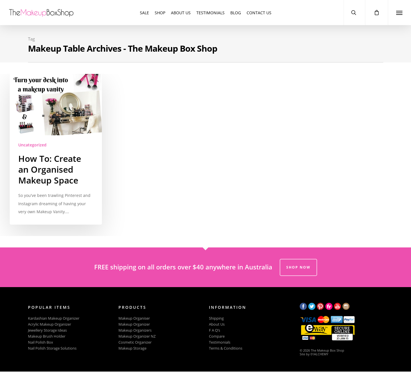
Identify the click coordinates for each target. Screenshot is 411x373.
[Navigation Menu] (399, 12)
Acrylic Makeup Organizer (49, 324)
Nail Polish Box (40, 342)
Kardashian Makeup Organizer (53, 318)
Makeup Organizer (134, 324)
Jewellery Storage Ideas (47, 330)
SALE (144, 13)
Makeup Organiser (134, 318)
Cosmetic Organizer (135, 342)
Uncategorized (32, 145)
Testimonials (210, 13)
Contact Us (259, 13)
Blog (235, 13)
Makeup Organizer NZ (137, 336)
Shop (160, 13)
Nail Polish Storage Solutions (52, 348)
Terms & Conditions (225, 348)
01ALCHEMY (319, 354)
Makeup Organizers (135, 330)
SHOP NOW (298, 267)
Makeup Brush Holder (46, 336)
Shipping (216, 318)
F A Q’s (214, 330)
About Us (181, 13)
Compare (217, 336)
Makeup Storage (132, 348)
